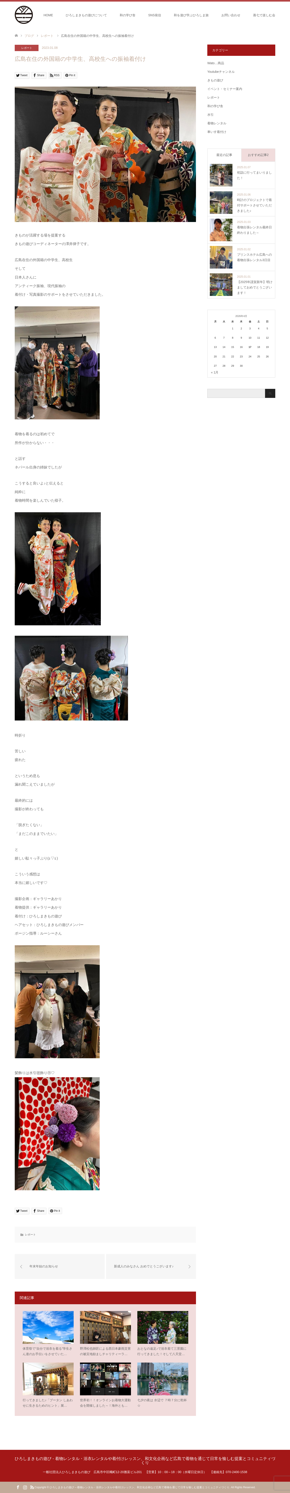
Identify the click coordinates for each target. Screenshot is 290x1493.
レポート (26, 48)
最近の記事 (224, 155)
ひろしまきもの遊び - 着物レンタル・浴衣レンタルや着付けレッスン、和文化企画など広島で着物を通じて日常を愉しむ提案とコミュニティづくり (145, 1460)
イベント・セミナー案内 (224, 89)
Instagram (25, 1487)
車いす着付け (216, 132)
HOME (48, 15)
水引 (210, 114)
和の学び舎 (127, 15)
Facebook (18, 1487)
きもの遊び (215, 80)
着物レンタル (216, 123)
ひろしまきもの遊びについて (86, 15)
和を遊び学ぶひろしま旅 (191, 15)
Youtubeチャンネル (221, 71)
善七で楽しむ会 (264, 15)
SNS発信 (154, 15)
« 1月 (214, 372)
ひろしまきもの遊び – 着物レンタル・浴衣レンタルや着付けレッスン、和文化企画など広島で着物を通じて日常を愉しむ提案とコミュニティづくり (139, 1487)
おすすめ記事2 (258, 155)
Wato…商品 (215, 63)
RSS (32, 1487)
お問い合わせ (230, 15)
